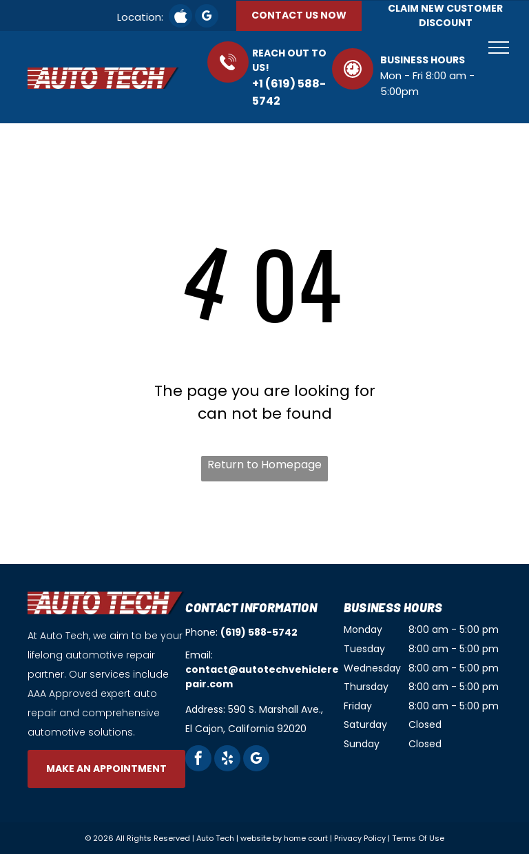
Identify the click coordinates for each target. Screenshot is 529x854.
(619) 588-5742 (259, 632)
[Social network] (180, 17)
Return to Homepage (264, 464)
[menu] (499, 47)
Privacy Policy (360, 838)
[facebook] (198, 760)
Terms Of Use (418, 838)
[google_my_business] (206, 17)
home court (306, 838)
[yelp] (227, 760)
